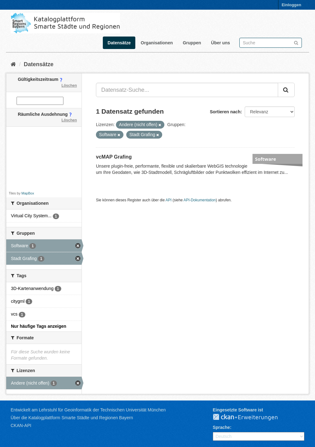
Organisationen (157, 42)
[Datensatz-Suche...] (187, 90)
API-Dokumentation (199, 200)
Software (265, 159)
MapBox (28, 193)
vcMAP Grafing (114, 157)
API (169, 200)
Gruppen (192, 42)
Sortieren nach (225, 111)
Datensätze (119, 42)
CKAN (250, 417)
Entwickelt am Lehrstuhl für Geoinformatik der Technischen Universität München (88, 409)
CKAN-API (21, 425)
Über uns (220, 42)
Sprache (221, 427)
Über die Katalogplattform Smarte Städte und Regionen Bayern (72, 417)
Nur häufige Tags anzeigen (38, 326)
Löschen (69, 85)
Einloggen (291, 4)
